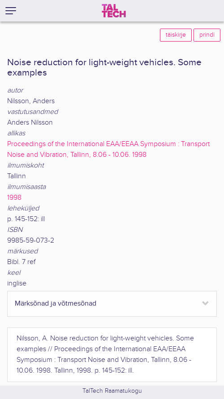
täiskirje (176, 34)
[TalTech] (113, 11)
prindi (207, 34)
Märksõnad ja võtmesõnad (55, 303)
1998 (14, 197)
